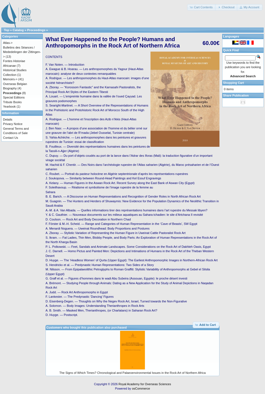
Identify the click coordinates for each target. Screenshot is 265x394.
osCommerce (141, 388)
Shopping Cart (233, 82)
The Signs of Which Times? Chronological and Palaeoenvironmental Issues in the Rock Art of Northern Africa (132, 372)
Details (7, 119)
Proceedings (36, 30)
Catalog (18, 30)
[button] (201, 7)
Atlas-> (8, 42)
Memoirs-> (10, 79)
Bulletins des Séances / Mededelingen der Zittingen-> (22, 52)
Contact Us (10, 137)
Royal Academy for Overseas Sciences (144, 384)
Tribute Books (12, 102)
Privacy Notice (12, 124)
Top (6, 30)
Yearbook (9, 106)
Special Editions (14, 97)
